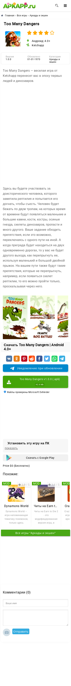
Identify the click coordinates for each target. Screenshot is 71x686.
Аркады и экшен (54, 60)
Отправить (20, 631)
